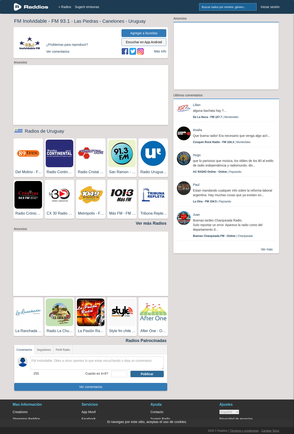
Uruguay (137, 21)
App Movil (89, 412)
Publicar (147, 374)
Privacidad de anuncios (236, 419)
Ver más (267, 249)
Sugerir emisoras (87, 7)
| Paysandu (217, 171)
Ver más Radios (151, 223)
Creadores (20, 412)
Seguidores (44, 349)
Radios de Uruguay (44, 131)
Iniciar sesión (270, 7)
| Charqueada (223, 236)
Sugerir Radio (160, 419)
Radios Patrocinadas (146, 340)
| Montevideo (216, 117)
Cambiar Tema (270, 430)
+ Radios (64, 7)
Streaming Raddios (26, 419)
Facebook (89, 419)
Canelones (113, 21)
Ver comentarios (90, 387)
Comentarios (24, 349)
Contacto (156, 412)
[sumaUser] (119, 374)
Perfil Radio (63, 349)
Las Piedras (86, 21)
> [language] (229, 412)
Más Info (160, 51)
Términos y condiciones (244, 430)
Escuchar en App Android (144, 42)
